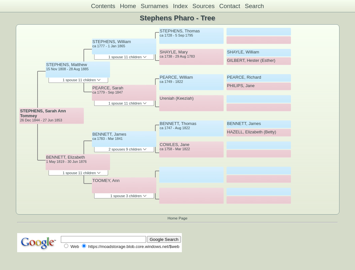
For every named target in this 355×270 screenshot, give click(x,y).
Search (254, 6)
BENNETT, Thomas (178, 123)
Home (128, 6)
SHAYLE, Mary (174, 52)
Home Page (178, 218)
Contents (103, 6)
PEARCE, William (176, 77)
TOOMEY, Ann (106, 180)
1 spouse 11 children (81, 80)
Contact (229, 6)
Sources (204, 6)
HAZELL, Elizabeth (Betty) (251, 131)
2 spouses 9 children (128, 149)
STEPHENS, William (112, 41)
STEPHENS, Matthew (66, 64)
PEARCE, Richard (244, 77)
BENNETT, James (110, 134)
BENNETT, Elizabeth (65, 157)
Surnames (154, 6)
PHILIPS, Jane (241, 85)
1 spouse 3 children (128, 196)
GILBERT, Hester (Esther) (251, 60)
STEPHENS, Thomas (180, 30)
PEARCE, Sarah (108, 87)
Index (180, 6)
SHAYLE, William (243, 52)
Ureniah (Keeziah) (177, 98)
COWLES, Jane (175, 144)
